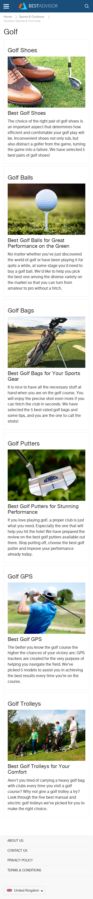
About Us (15, 840)
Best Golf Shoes (27, 113)
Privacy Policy (20, 860)
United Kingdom (25, 890)
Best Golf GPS (25, 639)
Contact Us (17, 850)
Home (8, 16)
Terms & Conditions (24, 870)
